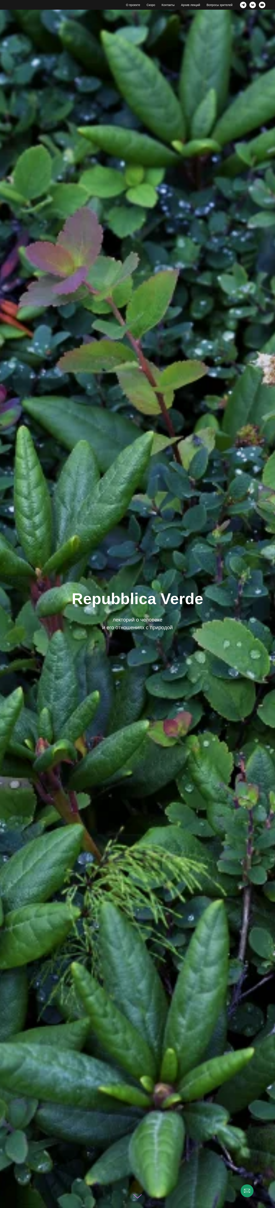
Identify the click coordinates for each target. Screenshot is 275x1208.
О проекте (133, 5)
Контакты (168, 5)
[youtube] (262, 5)
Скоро (151, 5)
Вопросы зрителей (219, 5)
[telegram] (243, 5)
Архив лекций (190, 5)
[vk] (252, 5)
